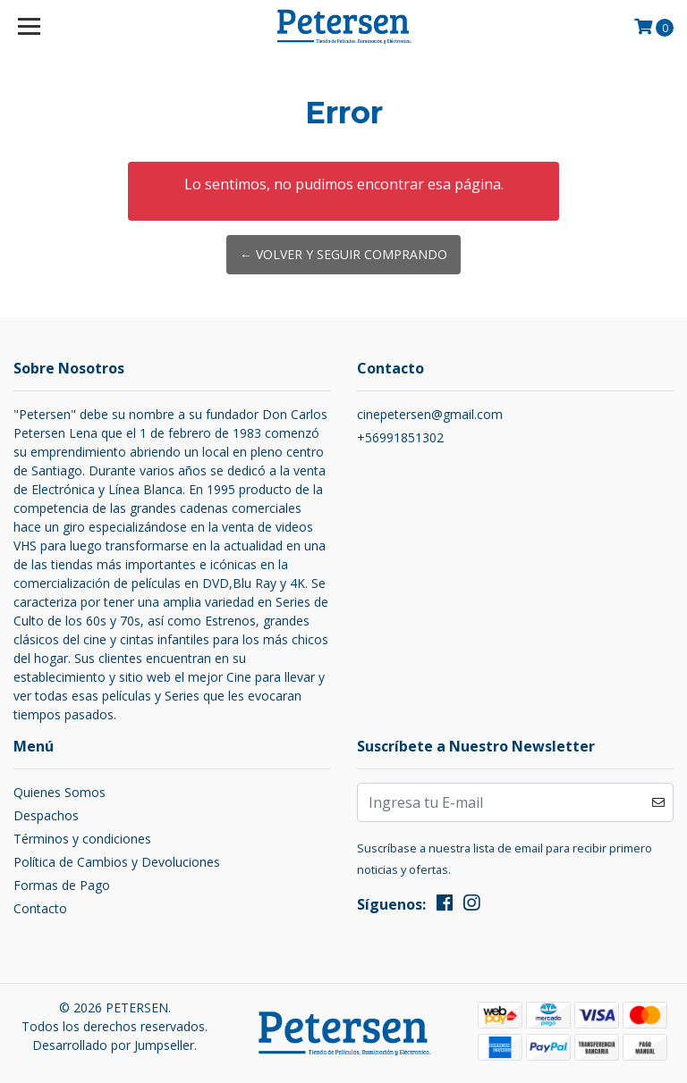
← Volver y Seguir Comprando (343, 254)
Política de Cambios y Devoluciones (116, 861)
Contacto (40, 908)
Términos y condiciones (82, 838)
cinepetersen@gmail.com (430, 414)
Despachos (46, 815)
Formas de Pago (61, 885)
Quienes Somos (59, 792)
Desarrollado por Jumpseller (113, 1045)
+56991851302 (400, 437)
